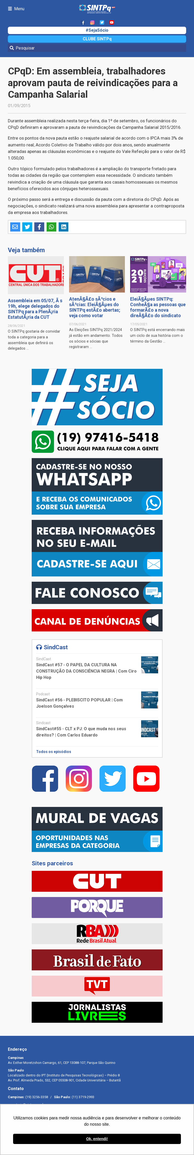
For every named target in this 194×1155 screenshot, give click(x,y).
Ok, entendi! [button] (97, 1139)
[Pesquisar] (97, 48)
